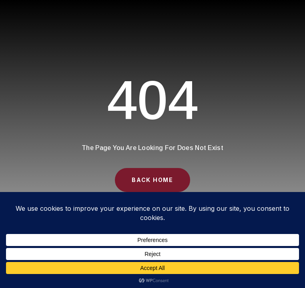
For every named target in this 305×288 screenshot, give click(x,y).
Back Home (152, 179)
